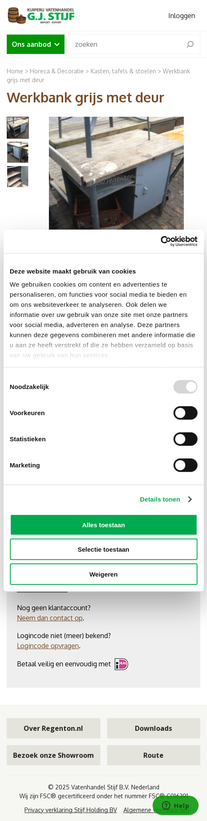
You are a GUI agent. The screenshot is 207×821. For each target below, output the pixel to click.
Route (153, 755)
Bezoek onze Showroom (53, 755)
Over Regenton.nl (53, 728)
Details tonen (160, 499)
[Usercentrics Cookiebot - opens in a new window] (160, 241)
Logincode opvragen (48, 645)
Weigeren (103, 573)
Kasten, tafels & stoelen (123, 71)
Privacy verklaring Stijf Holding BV (70, 809)
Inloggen (181, 15)
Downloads (153, 728)
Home (15, 71)
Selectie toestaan (103, 549)
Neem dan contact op (50, 618)
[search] (190, 44)
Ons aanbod (35, 44)
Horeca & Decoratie (57, 71)
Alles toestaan (103, 524)
